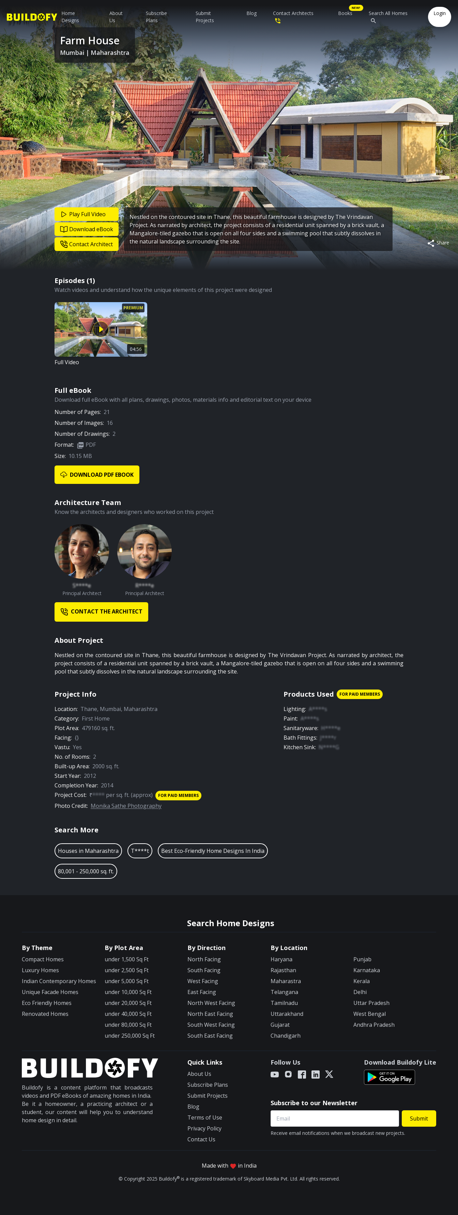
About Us (116, 17)
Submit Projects (205, 17)
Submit (419, 1118)
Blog (251, 13)
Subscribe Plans (156, 17)
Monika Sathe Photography (126, 806)
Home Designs (70, 17)
